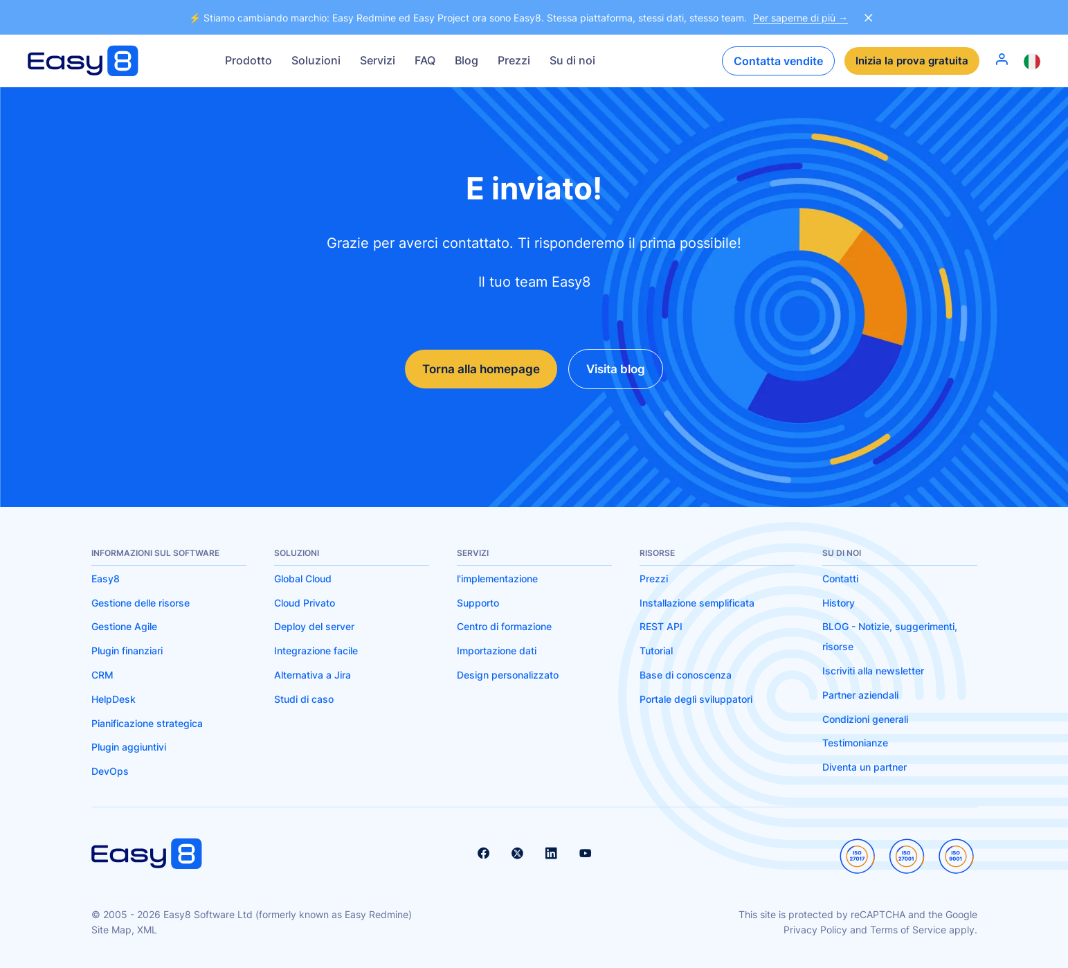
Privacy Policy (815, 930)
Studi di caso (304, 699)
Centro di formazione (504, 627)
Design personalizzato (508, 675)
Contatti (840, 579)
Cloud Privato (304, 603)
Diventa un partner (864, 767)
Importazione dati (496, 651)
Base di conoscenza (686, 675)
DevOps (110, 772)
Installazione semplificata (697, 603)
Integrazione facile (316, 651)
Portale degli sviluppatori (696, 699)
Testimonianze (855, 743)
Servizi (377, 60)
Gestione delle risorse (140, 603)
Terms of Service (908, 930)
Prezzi (514, 60)
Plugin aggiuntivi (128, 747)
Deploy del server (314, 627)
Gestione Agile (124, 627)
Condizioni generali (865, 719)
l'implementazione (497, 579)
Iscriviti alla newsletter (873, 671)
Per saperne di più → (800, 18)
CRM (102, 675)
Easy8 (105, 579)
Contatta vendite (774, 61)
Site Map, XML (124, 930)
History (838, 603)
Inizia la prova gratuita (909, 61)
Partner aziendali (860, 695)
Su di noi (572, 60)
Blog (466, 60)
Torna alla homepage (475, 368)
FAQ (425, 60)
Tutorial (656, 651)
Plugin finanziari (127, 651)
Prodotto (248, 60)
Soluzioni (316, 60)
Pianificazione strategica (147, 723)
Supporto (478, 603)
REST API (661, 627)
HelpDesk (113, 699)
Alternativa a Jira (312, 675)
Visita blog (622, 368)
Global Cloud (303, 579)
